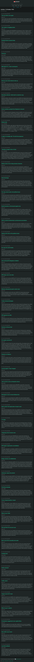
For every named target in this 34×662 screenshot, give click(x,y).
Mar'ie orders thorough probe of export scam (11, 406)
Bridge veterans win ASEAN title (9, 458)
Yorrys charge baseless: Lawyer (9, 500)
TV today (4, 419)
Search (16, 5)
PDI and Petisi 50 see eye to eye (9, 527)
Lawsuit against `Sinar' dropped (9, 368)
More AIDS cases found (7, 631)
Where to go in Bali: (6, 513)
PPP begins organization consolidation (10, 445)
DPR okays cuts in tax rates (8, 274)
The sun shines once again (7, 15)
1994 (14, 7)
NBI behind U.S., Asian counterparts (10, 66)
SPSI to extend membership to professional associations (14, 220)
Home (13, 5)
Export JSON (11, 660)
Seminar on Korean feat (7, 327)
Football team (5, 553)
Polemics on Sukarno (6, 354)
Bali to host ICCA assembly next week (10, 540)
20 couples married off (7, 340)
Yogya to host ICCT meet (7, 593)
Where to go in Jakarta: (7, 608)
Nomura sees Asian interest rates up (10, 80)
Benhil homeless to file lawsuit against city (11, 206)
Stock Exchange (5, 177)
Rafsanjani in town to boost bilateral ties (10, 394)
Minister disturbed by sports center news (11, 289)
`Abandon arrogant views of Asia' (9, 149)
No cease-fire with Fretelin (7, 247)
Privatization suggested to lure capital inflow (11, 621)
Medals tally (4, 122)
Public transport (5, 567)
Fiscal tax (4, 53)
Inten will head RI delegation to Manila (10, 260)
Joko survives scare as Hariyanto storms (11, 381)
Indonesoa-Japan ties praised (8, 473)
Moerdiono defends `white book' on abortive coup (13, 95)
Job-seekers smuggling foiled (8, 27)
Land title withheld (6, 646)
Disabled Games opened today (8, 40)
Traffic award (4, 580)
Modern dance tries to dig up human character (12, 163)
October (17, 7)
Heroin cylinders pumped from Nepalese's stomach (13, 109)
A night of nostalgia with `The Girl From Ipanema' (12, 136)
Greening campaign (6, 487)
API (18, 5)
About (21, 5)
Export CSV (6, 660)
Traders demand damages (7, 301)
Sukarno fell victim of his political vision (10, 233)
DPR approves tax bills (7, 315)
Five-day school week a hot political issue (11, 192)
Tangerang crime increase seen (9, 432)
